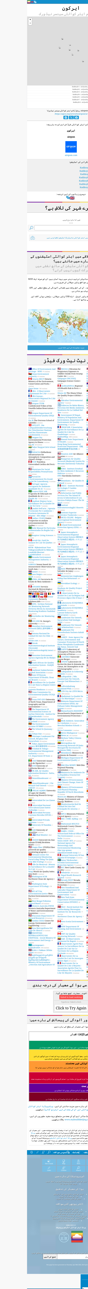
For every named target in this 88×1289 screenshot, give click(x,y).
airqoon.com (44, 155)
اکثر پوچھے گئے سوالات (42, 1236)
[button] (3, 20)
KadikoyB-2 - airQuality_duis (69, 171)
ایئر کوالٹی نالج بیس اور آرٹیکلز (41, 1226)
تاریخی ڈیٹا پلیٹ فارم (41, 1252)
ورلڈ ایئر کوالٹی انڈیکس (34, 1170)
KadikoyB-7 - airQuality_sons (69, 184)
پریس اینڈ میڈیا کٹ (41, 1216)
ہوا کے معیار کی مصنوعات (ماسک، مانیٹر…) (41, 1248)
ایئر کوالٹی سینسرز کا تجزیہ (41, 1231)
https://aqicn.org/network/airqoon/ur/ (44, 114)
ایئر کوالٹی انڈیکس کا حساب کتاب (41, 1243)
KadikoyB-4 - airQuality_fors (70, 167)
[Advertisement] (44, 1143)
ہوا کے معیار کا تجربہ (41, 1228)
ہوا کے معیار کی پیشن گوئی (41, 1246)
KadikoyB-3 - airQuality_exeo (69, 177)
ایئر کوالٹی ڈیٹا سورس (41, 1241)
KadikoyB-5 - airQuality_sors (70, 187)
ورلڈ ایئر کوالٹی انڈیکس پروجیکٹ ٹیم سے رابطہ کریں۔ (41, 1213)
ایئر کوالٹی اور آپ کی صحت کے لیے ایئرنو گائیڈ (42, 1109)
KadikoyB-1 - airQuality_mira (69, 180)
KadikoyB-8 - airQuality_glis (70, 174)
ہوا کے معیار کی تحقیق (43, 1221)
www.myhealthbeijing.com (50, 1119)
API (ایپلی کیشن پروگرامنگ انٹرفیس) (41, 1250)
